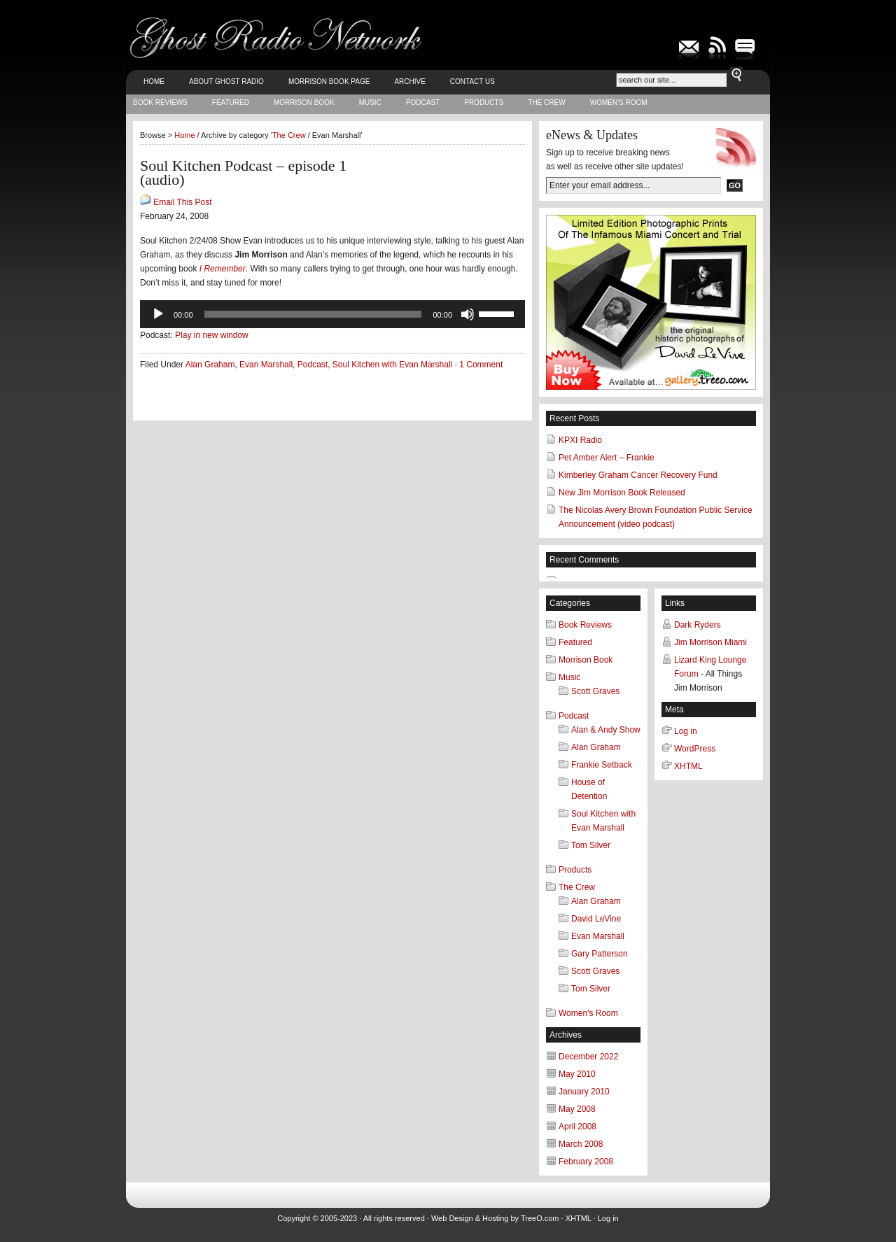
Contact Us (472, 81)
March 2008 (581, 1144)
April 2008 (577, 1126)
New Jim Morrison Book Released (622, 492)
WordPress (694, 749)
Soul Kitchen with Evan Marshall (392, 364)
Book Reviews (160, 102)
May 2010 (577, 1074)
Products (483, 102)
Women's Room (619, 102)
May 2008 (577, 1109)
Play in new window (211, 335)
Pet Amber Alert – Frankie (606, 458)
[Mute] (468, 314)
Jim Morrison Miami (710, 642)
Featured (230, 102)
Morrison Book (304, 102)
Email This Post (182, 202)
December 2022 (588, 1056)
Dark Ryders (697, 625)
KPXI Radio (580, 440)
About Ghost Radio (226, 81)
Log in (685, 731)
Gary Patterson (599, 954)
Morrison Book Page (329, 81)
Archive (409, 81)
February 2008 (586, 1161)
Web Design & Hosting (469, 1218)
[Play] (158, 314)
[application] (332, 314)
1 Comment (481, 364)
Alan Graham (210, 364)
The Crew (546, 102)
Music (370, 102)
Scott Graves (595, 691)
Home (154, 81)
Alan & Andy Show (605, 730)
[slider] (313, 314)
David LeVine (596, 919)
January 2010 (584, 1091)
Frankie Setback (601, 765)
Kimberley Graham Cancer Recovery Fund (638, 475)
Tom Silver (590, 845)
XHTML (688, 766)
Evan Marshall (266, 364)
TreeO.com (540, 1218)
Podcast (423, 102)
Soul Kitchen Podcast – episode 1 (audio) (243, 172)
